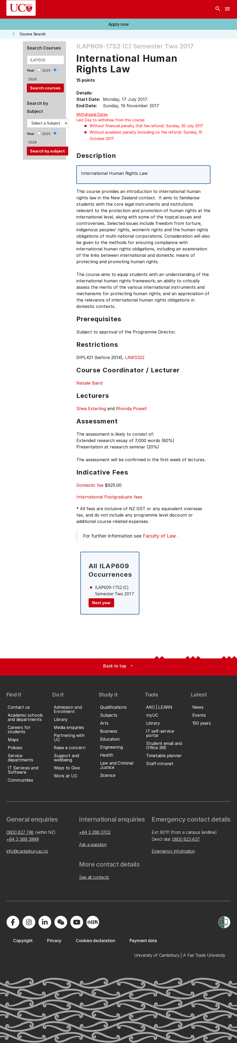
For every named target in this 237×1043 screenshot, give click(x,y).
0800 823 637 (186, 839)
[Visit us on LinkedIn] (44, 922)
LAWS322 (134, 357)
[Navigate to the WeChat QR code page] (60, 922)
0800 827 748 (20, 832)
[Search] (218, 9)
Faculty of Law (159, 536)
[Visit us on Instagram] (28, 922)
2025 (46, 70)
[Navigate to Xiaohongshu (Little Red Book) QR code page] (92, 922)
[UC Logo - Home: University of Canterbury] (21, 8)
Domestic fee (89, 485)
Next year (101, 602)
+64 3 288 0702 (95, 832)
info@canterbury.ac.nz (27, 851)
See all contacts (94, 877)
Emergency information (173, 851)
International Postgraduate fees (109, 497)
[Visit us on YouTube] (76, 922)
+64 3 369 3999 (22, 839)
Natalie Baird (89, 383)
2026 (32, 79)
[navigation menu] (227, 9)
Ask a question (93, 844)
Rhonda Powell (131, 408)
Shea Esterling (91, 408)
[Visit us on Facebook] (12, 922)
